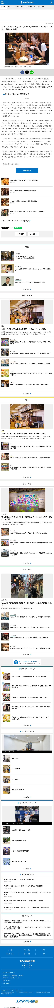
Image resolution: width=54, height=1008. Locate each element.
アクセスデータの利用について (11, 978)
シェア (11, 227)
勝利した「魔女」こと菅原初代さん (17, 94)
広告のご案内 (6, 983)
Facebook (24, 965)
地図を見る (27, 170)
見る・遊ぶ (16, 6)
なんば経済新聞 (27, 2)
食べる (10, 6)
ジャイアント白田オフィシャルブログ (16, 221)
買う (22, 6)
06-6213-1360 (26, 81)
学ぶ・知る (37, 6)
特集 (43, 6)
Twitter (30, 965)
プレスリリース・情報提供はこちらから (13, 975)
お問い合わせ (6, 980)
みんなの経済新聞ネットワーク (27, 1001)
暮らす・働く (28, 6)
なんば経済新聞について (9, 972)
